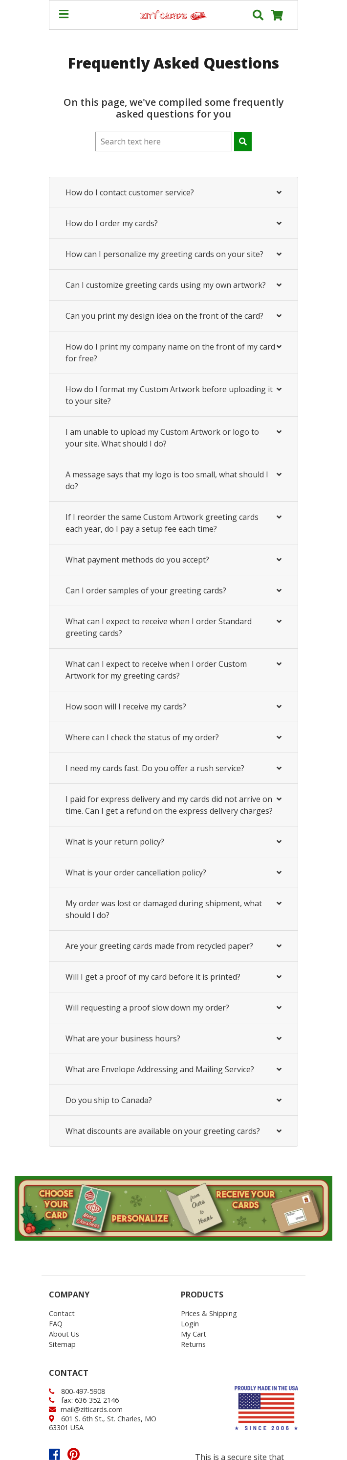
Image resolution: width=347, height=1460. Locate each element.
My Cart (193, 1334)
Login (190, 1323)
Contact (62, 1313)
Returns (193, 1344)
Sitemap (62, 1344)
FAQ (56, 1323)
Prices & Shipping (209, 1313)
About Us (64, 1334)
